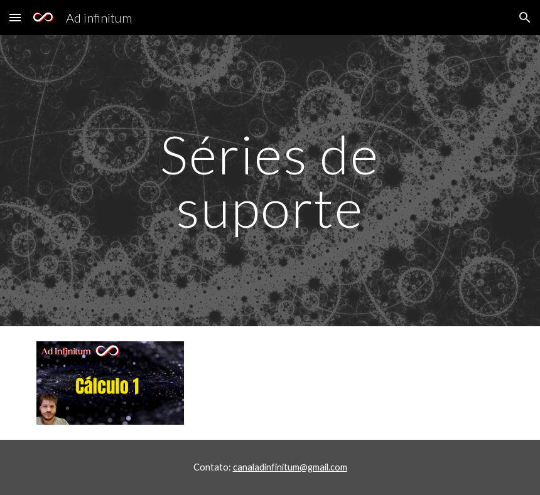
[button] (15, 17)
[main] (270, 181)
